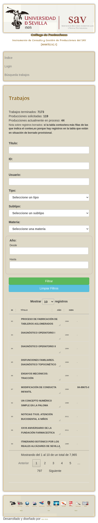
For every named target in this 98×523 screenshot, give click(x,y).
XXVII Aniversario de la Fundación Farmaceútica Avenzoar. (41, 430)
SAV (49, 511)
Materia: (14, 222)
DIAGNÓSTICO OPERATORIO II (41, 348)
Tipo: (12, 190)
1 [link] (36, 463)
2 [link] (45, 463)
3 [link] (53, 463)
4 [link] (62, 463)
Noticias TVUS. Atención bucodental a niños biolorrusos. (41, 416)
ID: (11, 159)
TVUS (76, 511)
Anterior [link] (23, 463)
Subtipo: (15, 206)
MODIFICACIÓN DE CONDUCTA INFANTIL (41, 389)
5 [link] (70, 463)
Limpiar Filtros (49, 288)
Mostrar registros (49, 302)
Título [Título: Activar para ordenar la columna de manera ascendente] (24, 309)
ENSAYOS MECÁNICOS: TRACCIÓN (41, 376)
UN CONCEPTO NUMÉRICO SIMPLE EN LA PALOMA (41, 403)
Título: (13, 143)
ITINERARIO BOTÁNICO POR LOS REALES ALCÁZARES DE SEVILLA (41, 444)
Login (8, 66)
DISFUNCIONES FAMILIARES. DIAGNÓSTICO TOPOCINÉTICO (41, 362)
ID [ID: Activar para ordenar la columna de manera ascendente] (12, 309)
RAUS (21, 511)
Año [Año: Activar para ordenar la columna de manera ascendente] (59, 309)
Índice (8, 57)
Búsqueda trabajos (16, 75)
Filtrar (49, 281)
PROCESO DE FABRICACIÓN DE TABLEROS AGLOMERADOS (41, 321)
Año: (13, 240)
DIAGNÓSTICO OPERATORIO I (41, 335)
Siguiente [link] (55, 470)
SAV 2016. (44, 519)
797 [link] (39, 470)
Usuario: (15, 174)
